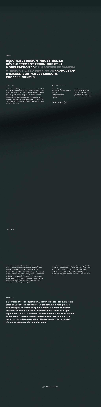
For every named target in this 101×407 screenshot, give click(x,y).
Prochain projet (50, 360)
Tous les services (59, 102)
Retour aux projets (50, 386)
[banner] (12, 6)
